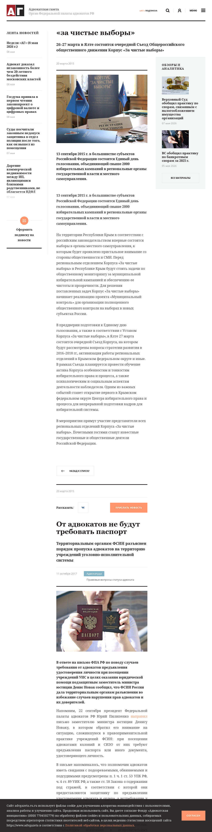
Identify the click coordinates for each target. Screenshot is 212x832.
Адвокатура (94, 573)
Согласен (193, 815)
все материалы (180, 177)
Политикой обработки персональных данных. (100, 825)
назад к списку (75, 470)
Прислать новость (129, 507)
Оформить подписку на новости (24, 234)
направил (139, 716)
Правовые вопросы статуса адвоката (110, 579)
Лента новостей (23, 33)
